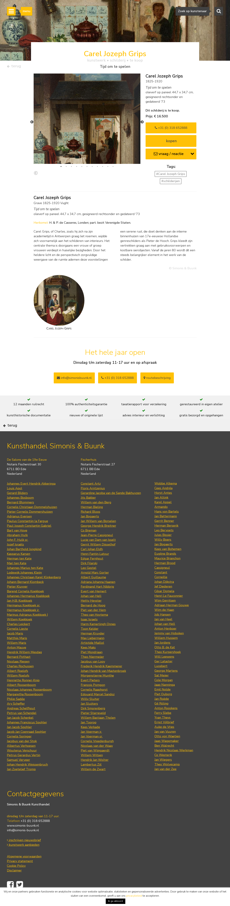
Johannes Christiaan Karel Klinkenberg (34, 587)
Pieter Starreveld (93, 723)
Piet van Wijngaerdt (95, 761)
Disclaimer (14, 881)
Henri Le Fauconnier (168, 606)
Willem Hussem (166, 648)
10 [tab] (108, 168)
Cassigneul (162, 578)
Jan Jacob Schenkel (20, 728)
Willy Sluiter (90, 709)
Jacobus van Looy (93, 672)
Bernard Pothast (19, 667)
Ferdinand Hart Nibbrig (97, 597)
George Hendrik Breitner (98, 536)
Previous (31, 123)
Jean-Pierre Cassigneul (97, 545)
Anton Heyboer (165, 639)
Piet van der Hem (93, 620)
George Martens (166, 681)
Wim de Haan (164, 620)
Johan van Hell (91, 606)
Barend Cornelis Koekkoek (25, 601)
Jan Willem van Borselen (98, 531)
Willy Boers (162, 550)
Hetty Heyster (91, 611)
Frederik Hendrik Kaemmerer (101, 676)
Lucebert (160, 676)
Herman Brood (164, 573)
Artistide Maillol (92, 653)
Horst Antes (163, 503)
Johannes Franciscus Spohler (27, 733)
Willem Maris (16, 653)
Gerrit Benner (164, 531)
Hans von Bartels (166, 522)
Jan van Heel (163, 629)
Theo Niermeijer (92, 667)
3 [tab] (71, 168)
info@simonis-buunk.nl (23, 841)
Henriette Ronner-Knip (23, 690)
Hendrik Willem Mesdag (24, 662)
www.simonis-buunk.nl (23, 836)
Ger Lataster (163, 671)
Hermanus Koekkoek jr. (23, 620)
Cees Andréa (163, 498)
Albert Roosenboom (21, 695)
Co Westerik (163, 765)
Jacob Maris (15, 644)
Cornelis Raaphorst (94, 700)
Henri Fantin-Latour (95, 564)
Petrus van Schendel (21, 723)
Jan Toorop (88, 733)
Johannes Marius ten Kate (25, 578)
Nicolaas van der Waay (97, 756)
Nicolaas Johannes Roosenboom (29, 700)
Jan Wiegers (163, 770)
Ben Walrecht (164, 756)
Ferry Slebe (162, 723)
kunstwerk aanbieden (23, 855)
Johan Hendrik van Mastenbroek (103, 681)
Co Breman (88, 541)
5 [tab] (82, 168)
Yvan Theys (162, 728)
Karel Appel (163, 512)
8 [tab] (97, 168)
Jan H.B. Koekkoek (19, 611)
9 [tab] (102, 168)
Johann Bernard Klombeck (25, 592)
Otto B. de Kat (164, 657)
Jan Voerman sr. (92, 747)
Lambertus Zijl (91, 775)
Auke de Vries (164, 737)
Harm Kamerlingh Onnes (98, 634)
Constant (160, 583)
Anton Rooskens (165, 718)
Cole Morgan (163, 690)
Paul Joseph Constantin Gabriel (29, 536)
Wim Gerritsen (165, 611)
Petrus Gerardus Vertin (23, 765)
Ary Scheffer (16, 714)
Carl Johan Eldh (92, 559)
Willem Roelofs (18, 686)
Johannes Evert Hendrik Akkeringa (31, 494)
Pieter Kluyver (17, 597)
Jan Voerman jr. (91, 742)
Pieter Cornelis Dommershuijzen (30, 522)
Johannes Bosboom (20, 508)
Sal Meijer (161, 686)
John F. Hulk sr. (17, 550)
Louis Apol (14, 498)
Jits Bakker (88, 508)
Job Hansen (162, 625)
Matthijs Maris (17, 648)
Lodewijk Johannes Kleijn (24, 583)
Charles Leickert (18, 634)
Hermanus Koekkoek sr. (23, 615)
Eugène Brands (165, 564)
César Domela (164, 601)
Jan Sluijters (89, 714)
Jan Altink (161, 508)
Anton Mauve (16, 658)
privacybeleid (134, 896)
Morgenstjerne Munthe (97, 686)
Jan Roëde (161, 709)
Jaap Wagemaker (166, 751)
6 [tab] (87, 168)
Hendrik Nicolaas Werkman (173, 760)
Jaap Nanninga (164, 695)
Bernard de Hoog (93, 615)
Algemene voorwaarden (24, 867)
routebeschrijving (157, 379)
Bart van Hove (17, 541)
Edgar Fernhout (92, 569)
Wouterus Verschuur (22, 761)
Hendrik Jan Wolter (95, 770)
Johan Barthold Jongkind (24, 559)
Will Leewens (164, 667)
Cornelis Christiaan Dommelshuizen (32, 517)
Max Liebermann (92, 648)
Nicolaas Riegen (18, 672)
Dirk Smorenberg (93, 718)
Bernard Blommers (20, 512)
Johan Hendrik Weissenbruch (27, 775)
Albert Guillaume (93, 587)
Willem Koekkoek (19, 630)
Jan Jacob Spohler (19, 737)
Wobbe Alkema (165, 494)
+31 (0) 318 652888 (171, 129)
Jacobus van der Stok (22, 751)
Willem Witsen (92, 765)
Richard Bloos (90, 522)
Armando (161, 517)
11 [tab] (113, 168)
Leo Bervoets (163, 540)
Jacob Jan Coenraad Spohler (26, 742)
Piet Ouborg (163, 704)
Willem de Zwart (93, 779)
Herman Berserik (166, 536)
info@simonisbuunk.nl (74, 379)
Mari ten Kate (16, 573)
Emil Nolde (162, 700)
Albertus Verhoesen (21, 756)
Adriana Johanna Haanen (98, 592)
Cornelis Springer (19, 747)
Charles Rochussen (20, 676)
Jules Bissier (163, 545)
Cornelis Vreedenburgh (97, 751)
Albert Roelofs (17, 681)
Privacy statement (20, 871)
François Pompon (93, 695)
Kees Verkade (90, 737)
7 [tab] (92, 168)
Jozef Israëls (15, 555)
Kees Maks (88, 658)
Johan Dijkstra (164, 592)
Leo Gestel (88, 578)
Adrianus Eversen (19, 527)
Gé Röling (161, 714)
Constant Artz (91, 494)
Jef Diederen (163, 597)
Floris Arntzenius (93, 498)
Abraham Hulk (17, 545)
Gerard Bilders (17, 503)
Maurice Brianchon (167, 568)
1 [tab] (61, 168)
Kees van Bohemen (167, 559)
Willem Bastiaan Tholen (98, 728)
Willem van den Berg (96, 512)
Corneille (160, 587)
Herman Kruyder (93, 644)
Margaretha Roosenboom (25, 704)
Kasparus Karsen (18, 564)
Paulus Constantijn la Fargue (27, 531)
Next (142, 123)
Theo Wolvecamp (167, 774)
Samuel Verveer (18, 770)
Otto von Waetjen (167, 746)
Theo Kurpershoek (167, 662)
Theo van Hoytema (94, 625)
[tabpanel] (87, 144)
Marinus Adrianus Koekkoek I (27, 625)
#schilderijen (170, 182)
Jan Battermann (165, 526)
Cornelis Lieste (17, 639)
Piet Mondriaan (91, 662)
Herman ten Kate (19, 569)
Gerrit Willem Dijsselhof (98, 555)
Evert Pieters (90, 690)
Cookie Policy (16, 876)
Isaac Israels (89, 630)
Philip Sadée (16, 709)
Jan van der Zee (165, 779)
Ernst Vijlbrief (164, 732)
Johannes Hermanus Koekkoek (28, 606)
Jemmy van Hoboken (169, 643)
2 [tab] (66, 168)
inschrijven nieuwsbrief (24, 850)
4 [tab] (76, 168)
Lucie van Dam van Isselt (98, 550)
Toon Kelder (89, 639)
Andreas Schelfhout (21, 718)
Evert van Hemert (93, 601)
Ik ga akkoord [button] (115, 901)
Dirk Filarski (89, 573)
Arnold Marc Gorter (95, 583)
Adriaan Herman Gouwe (171, 615)
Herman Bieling (92, 517)
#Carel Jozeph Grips (170, 175)
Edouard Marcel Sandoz (98, 704)
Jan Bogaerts (90, 527)
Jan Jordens (162, 653)
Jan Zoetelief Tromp (21, 779)
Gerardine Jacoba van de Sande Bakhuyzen (111, 503)
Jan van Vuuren (165, 742)
